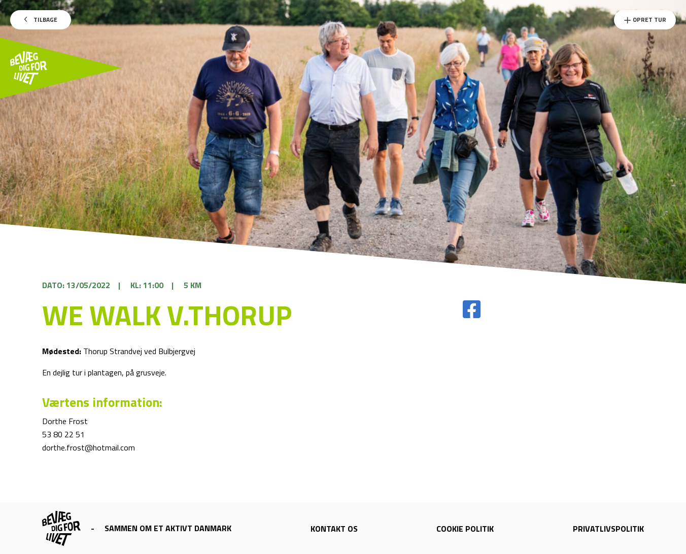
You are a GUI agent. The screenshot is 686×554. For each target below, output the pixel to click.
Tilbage (40, 19)
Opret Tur (645, 19)
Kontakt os (334, 529)
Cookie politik (465, 529)
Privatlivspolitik (608, 529)
